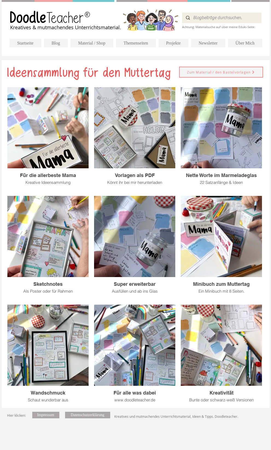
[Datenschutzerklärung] (87, 415)
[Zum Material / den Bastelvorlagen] (221, 72)
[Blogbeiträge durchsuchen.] (221, 18)
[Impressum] (45, 415)
